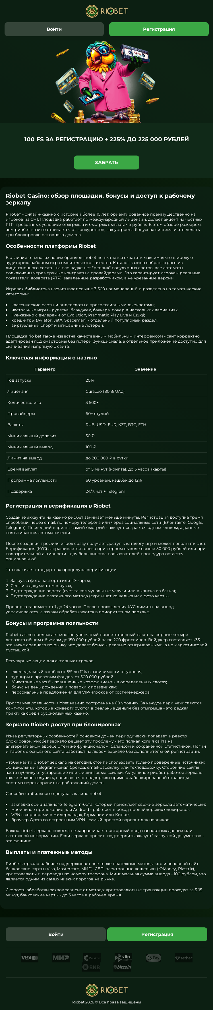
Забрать (106, 162)
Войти (54, 29)
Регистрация (159, 29)
